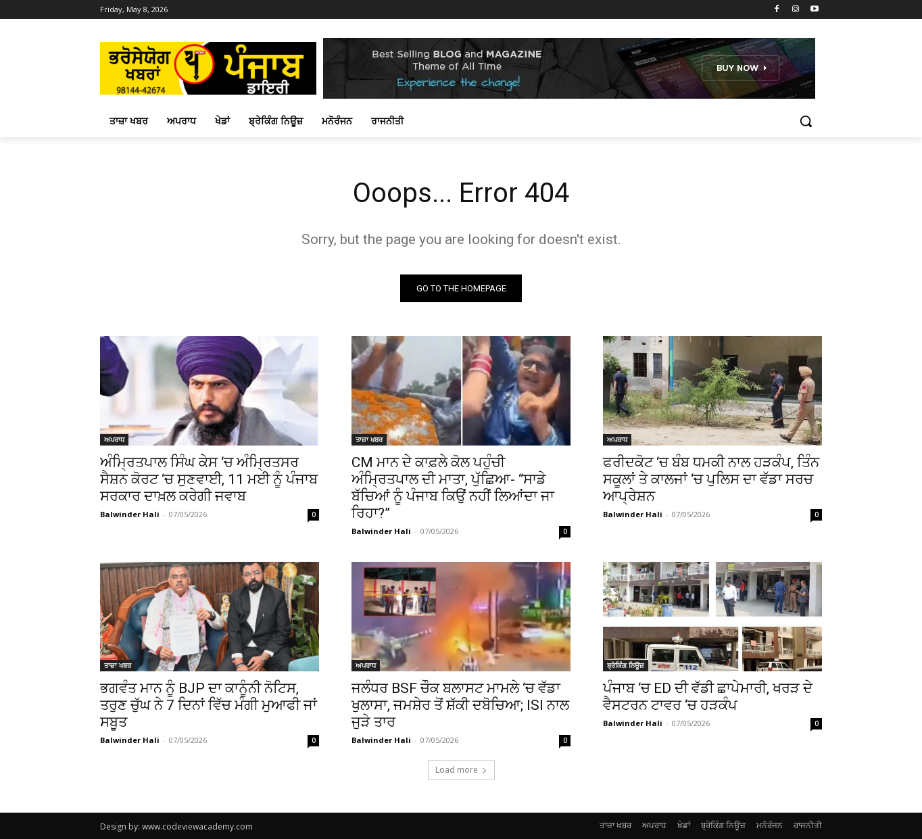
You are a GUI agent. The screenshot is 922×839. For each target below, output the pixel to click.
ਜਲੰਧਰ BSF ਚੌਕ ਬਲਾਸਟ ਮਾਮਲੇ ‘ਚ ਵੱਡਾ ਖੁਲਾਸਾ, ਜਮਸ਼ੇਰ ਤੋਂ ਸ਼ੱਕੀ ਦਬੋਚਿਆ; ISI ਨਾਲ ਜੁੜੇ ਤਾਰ (460, 705)
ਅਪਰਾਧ (114, 439)
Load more (461, 769)
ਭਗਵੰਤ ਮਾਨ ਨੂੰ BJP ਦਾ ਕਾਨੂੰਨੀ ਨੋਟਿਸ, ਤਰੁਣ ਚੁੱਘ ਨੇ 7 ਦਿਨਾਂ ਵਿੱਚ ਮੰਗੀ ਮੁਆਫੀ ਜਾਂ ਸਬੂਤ (208, 705)
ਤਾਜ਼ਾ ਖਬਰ (369, 439)
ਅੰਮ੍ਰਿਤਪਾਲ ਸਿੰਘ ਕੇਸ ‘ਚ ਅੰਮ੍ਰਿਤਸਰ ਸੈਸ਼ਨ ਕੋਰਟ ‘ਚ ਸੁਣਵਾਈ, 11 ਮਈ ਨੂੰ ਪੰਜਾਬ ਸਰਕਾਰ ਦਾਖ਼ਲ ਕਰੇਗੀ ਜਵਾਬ (209, 479)
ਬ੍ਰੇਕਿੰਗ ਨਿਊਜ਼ (625, 665)
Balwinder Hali (130, 514)
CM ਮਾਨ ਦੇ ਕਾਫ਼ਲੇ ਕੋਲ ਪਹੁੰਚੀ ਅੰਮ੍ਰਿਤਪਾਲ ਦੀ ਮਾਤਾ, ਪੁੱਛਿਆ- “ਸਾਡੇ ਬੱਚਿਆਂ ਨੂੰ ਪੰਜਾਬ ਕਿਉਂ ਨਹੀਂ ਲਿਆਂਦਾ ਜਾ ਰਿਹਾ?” (452, 487)
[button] (806, 121)
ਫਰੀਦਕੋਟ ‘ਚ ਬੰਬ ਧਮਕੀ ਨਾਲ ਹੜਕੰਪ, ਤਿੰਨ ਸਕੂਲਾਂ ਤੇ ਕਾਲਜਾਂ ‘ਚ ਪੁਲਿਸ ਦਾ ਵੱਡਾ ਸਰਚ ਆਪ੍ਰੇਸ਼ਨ (711, 479)
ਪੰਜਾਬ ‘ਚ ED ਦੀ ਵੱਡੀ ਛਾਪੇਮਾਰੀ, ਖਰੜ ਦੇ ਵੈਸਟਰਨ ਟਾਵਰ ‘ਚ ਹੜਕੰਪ (707, 696)
